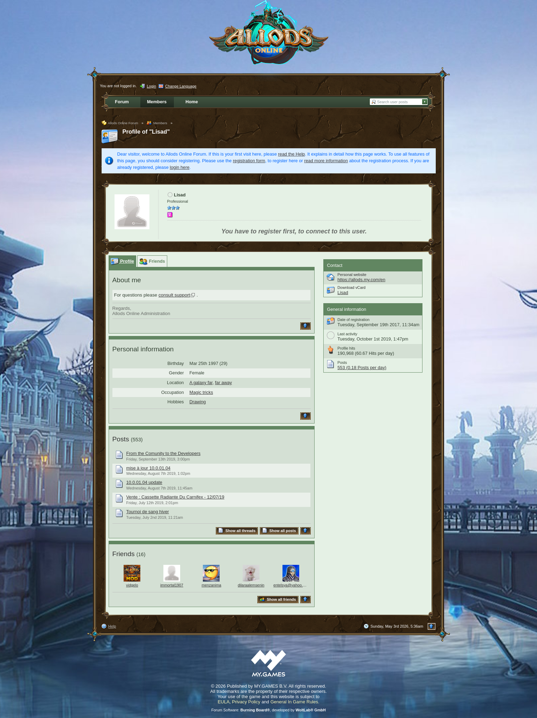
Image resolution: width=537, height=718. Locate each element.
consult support (174, 295)
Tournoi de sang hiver (147, 511)
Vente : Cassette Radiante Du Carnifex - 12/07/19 (175, 497)
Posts (120, 439)
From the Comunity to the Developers (163, 453)
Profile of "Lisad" (146, 131)
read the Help (291, 154)
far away (223, 382)
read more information (326, 160)
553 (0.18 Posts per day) (362, 367)
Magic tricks (201, 392)
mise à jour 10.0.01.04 (148, 468)
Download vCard (352, 287)
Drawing (198, 401)
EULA (223, 701)
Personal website (352, 274)
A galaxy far (201, 382)
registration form (249, 160)
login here (179, 167)
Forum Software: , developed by (268, 710)
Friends (123, 554)
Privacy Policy (246, 701)
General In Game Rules (294, 701)
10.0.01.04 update (144, 482)
